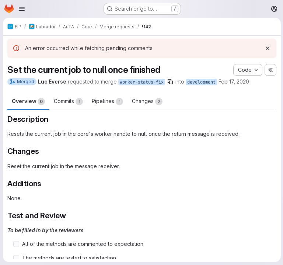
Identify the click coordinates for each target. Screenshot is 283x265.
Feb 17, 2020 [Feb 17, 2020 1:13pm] (234, 81)
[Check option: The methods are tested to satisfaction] (16, 258)
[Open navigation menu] (22, 9)
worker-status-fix (142, 82)
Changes (147, 101)
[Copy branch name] (170, 81)
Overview (28, 101)
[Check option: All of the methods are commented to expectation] (16, 244)
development (201, 82)
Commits (68, 101)
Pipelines (107, 101)
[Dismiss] (266, 48)
